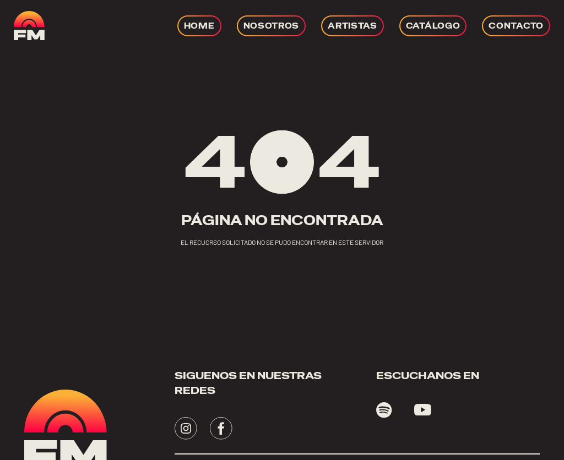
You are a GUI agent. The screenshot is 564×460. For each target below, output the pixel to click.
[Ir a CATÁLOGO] (433, 25)
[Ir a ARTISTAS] (352, 25)
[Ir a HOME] (199, 25)
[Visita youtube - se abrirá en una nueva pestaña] (422, 410)
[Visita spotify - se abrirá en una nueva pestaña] (384, 410)
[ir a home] (29, 25)
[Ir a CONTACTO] (516, 25)
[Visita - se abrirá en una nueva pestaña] (186, 428)
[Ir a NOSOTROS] (271, 25)
